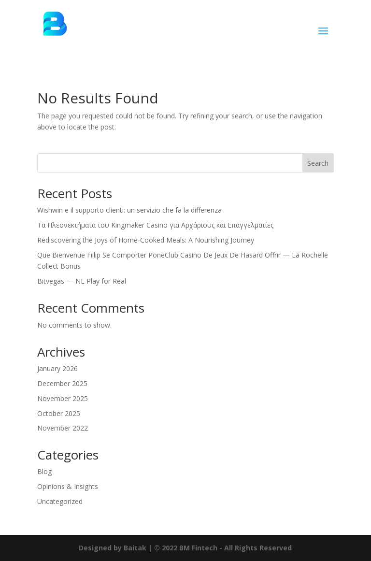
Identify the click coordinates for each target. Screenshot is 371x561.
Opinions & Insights (67, 486)
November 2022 (62, 427)
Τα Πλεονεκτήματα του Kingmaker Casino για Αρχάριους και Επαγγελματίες (155, 225)
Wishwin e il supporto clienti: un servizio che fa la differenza (129, 210)
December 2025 (62, 383)
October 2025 (58, 413)
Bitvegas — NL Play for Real (81, 281)
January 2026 (57, 368)
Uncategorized (60, 501)
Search (317, 163)
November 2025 (62, 398)
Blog (44, 471)
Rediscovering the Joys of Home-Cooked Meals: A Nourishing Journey (145, 240)
